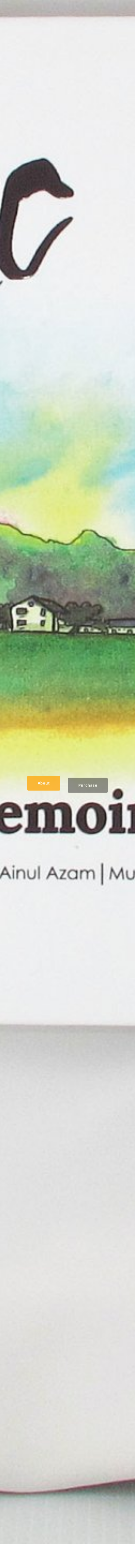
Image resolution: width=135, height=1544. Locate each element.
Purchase (87, 786)
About (44, 783)
